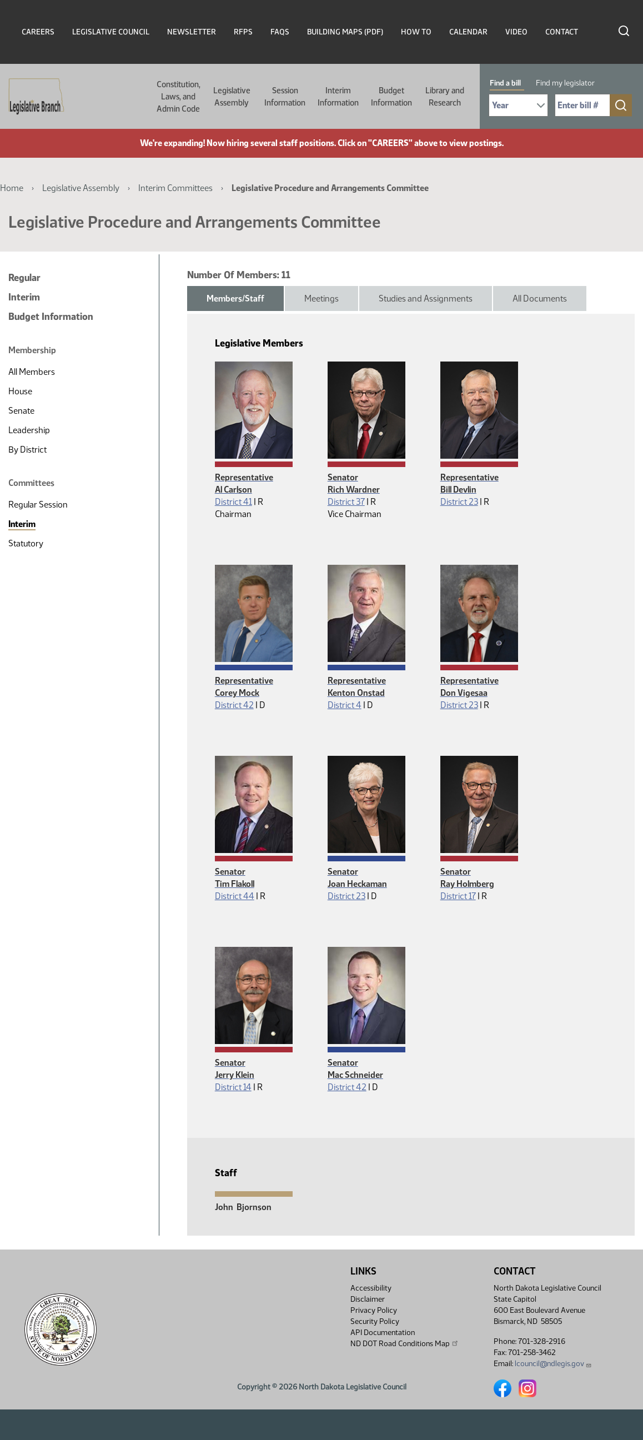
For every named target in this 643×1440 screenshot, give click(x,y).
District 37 (346, 501)
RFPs (243, 32)
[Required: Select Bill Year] (518, 105)
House (20, 391)
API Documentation (382, 1332)
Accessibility (370, 1288)
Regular (24, 278)
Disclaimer (367, 1299)
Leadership (29, 430)
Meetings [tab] (321, 298)
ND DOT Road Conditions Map (404, 1343)
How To (416, 32)
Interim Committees (175, 188)
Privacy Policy (373, 1310)
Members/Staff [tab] (235, 298)
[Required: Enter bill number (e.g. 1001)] (582, 105)
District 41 (233, 501)
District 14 (233, 1087)
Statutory (25, 543)
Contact (561, 32)
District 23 (459, 501)
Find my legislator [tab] (565, 83)
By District (27, 449)
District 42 (234, 705)
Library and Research (444, 97)
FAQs (279, 32)
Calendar (468, 32)
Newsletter (191, 32)
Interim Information (338, 97)
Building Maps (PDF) (345, 32)
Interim (24, 297)
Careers (38, 32)
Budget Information (391, 97)
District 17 (458, 896)
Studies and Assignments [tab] (426, 298)
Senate (21, 410)
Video (516, 32)
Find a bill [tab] (505, 83)
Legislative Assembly (231, 97)
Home (11, 188)
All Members (31, 372)
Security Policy (374, 1321)
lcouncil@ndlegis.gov (553, 1363)
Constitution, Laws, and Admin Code (178, 96)
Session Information (284, 97)
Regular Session (38, 504)
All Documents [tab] (540, 298)
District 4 (344, 705)
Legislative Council (110, 32)
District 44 (234, 896)
